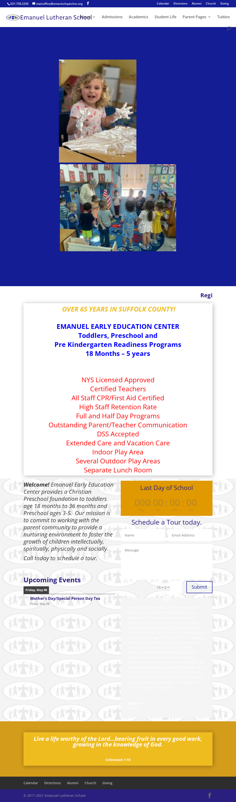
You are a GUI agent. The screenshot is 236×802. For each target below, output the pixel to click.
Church (211, 3)
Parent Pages (194, 17)
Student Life (165, 17)
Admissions (112, 17)
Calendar (163, 3)
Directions (180, 3)
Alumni (197, 3)
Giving (224, 3)
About (85, 17)
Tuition (223, 17)
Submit (199, 587)
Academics (138, 17)
